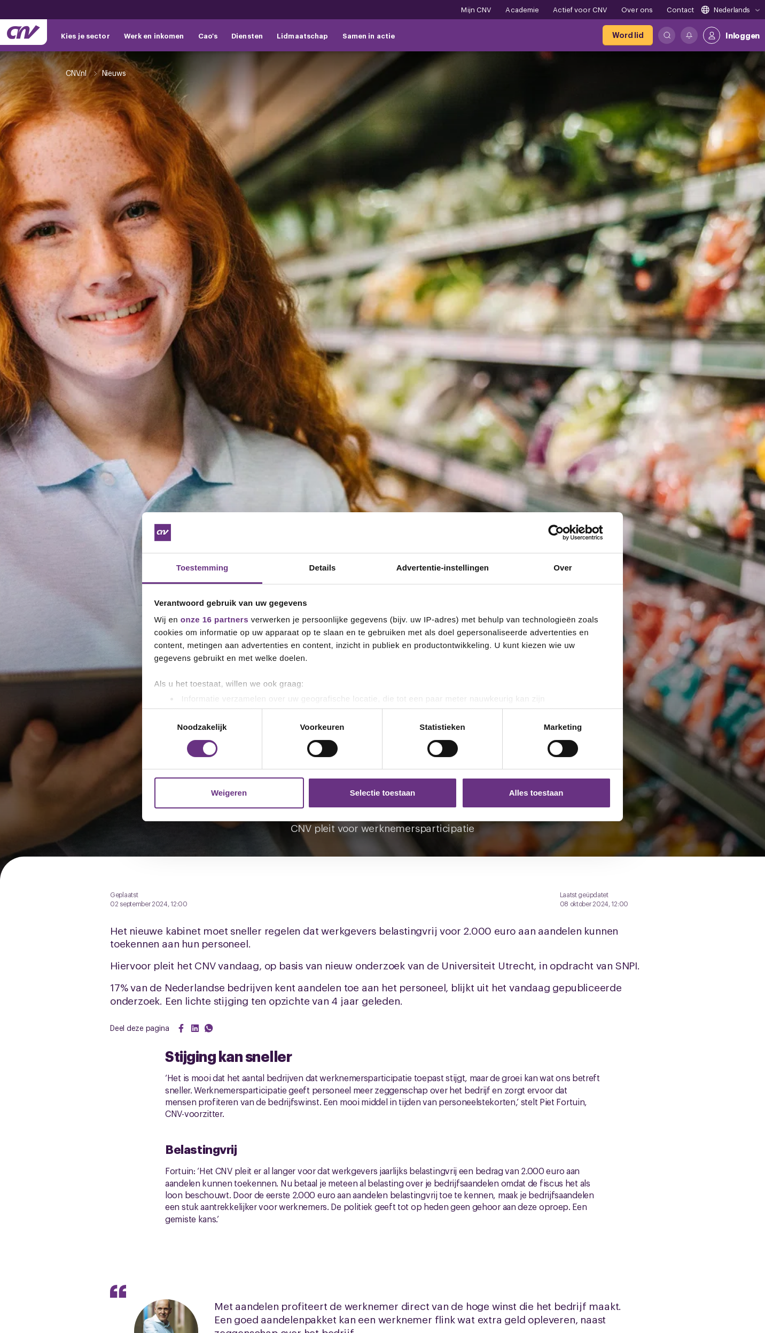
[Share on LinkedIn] (195, 1028)
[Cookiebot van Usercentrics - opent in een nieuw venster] (564, 533)
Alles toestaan (536, 792)
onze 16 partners (214, 619)
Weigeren (229, 792)
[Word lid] (628, 35)
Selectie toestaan (383, 792)
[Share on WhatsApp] (209, 1028)
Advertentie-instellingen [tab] (442, 567)
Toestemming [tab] (202, 567)
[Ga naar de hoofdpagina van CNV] (23, 32)
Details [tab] (322, 567)
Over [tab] (562, 567)
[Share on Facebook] (181, 1028)
